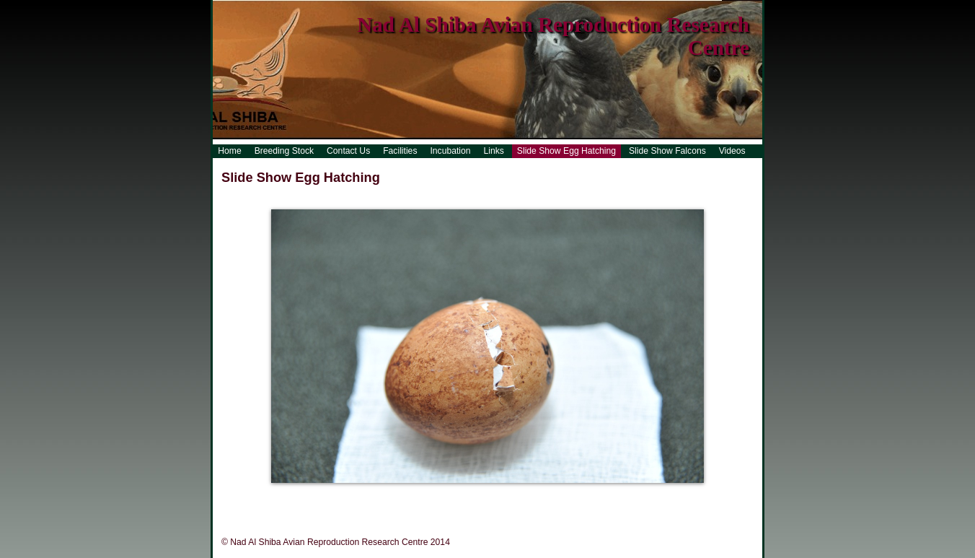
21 (610, 496)
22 (624, 496)
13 (494, 496)
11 (466, 496)
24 (653, 496)
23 (639, 496)
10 (451, 496)
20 (595, 496)
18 (567, 496)
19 (581, 496)
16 (538, 496)
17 (552, 496)
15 (523, 496)
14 (509, 496)
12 (480, 496)
